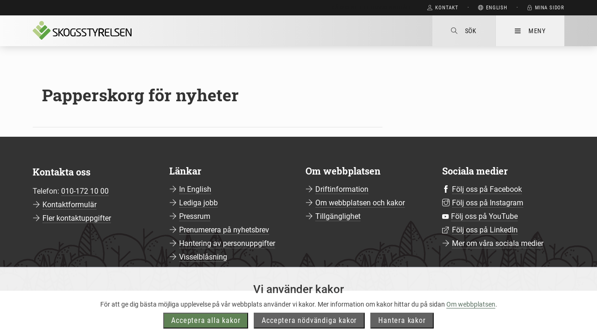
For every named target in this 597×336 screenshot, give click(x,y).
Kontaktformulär (69, 204)
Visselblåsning (203, 256)
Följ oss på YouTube (484, 216)
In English (195, 189)
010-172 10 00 (85, 191)
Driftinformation (341, 189)
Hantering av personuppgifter (227, 243)
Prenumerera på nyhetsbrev (224, 229)
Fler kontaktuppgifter (76, 218)
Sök (464, 31)
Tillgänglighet (338, 216)
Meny (530, 31)
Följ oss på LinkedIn (485, 229)
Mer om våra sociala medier (497, 243)
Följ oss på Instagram (487, 202)
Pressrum (194, 216)
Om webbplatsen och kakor (360, 202)
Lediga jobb (198, 202)
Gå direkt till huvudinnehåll (371, 8)
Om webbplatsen (470, 312)
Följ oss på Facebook (487, 189)
